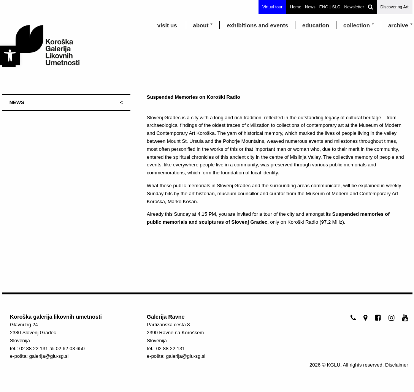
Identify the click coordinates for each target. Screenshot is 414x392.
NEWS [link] (17, 102)
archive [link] (398, 25)
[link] (10, 55)
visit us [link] (167, 25)
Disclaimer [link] (396, 365)
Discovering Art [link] (395, 7)
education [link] (315, 25)
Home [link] (295, 7)
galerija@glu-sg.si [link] (49, 356)
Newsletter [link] (354, 7)
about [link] (201, 25)
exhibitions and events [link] (257, 25)
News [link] (310, 7)
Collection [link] (356, 25)
